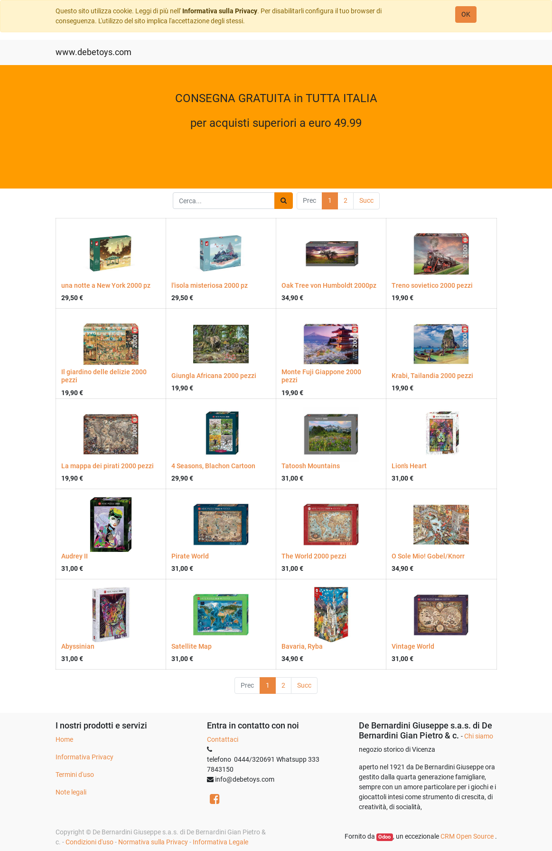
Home (64, 739)
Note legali (71, 792)
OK (465, 14)
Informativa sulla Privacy (219, 11)
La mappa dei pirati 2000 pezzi (107, 466)
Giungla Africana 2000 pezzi (213, 375)
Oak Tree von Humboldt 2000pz (328, 285)
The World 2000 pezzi (313, 556)
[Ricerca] (283, 200)
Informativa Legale (220, 842)
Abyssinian (77, 646)
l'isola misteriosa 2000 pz (209, 285)
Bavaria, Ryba (302, 646)
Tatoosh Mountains (310, 466)
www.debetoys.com (93, 52)
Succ (366, 200)
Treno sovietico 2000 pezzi (432, 285)
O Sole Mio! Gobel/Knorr (428, 556)
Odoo (384, 837)
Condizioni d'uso (89, 842)
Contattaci (222, 739)
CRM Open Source (467, 836)
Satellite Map (191, 646)
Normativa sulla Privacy (153, 842)
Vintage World (413, 646)
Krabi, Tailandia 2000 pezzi (432, 375)
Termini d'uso (75, 774)
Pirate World (190, 556)
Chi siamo (478, 736)
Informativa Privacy (84, 757)
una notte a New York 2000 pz (105, 285)
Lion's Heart (409, 466)
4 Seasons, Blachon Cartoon (213, 466)
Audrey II (74, 556)
